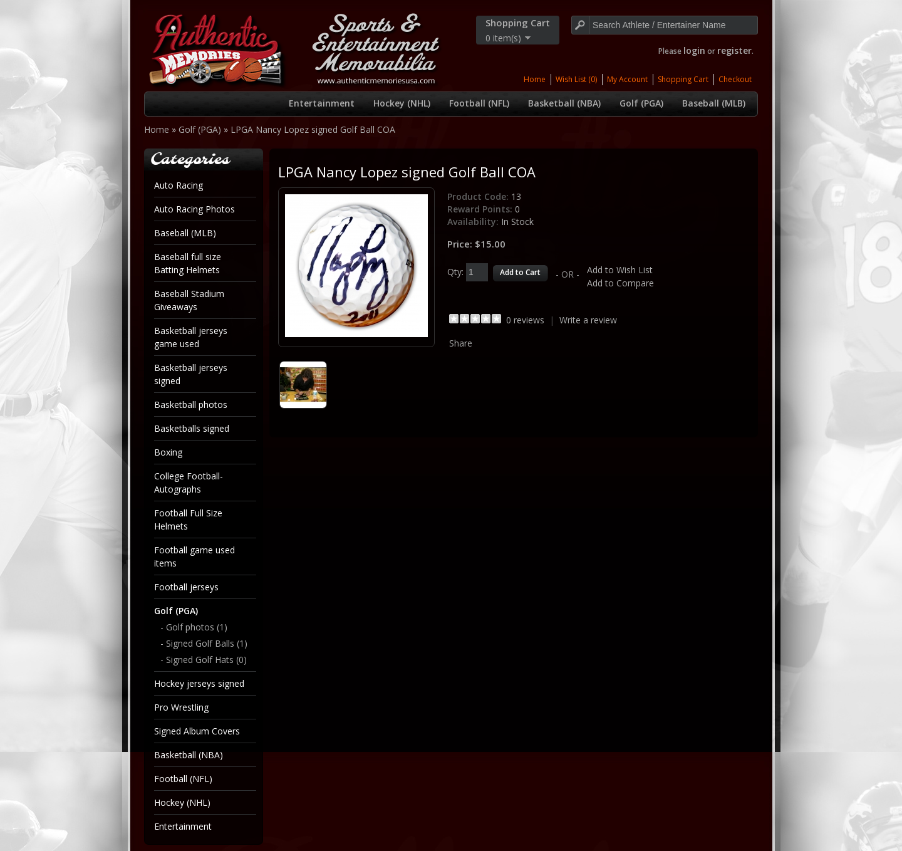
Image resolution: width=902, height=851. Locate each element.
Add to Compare (620, 283)
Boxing (168, 452)
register (734, 50)
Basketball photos (190, 404)
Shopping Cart (683, 79)
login (694, 50)
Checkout (735, 79)
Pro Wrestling (181, 707)
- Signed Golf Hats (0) (203, 660)
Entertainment (322, 103)
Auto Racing (178, 185)
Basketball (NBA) (564, 103)
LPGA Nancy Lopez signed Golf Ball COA (313, 129)
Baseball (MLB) (713, 103)
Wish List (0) (576, 79)
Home (535, 79)
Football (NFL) (479, 103)
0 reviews (525, 320)
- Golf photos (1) (193, 627)
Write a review (588, 320)
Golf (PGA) (641, 103)
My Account (627, 79)
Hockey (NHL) (401, 103)
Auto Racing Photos (194, 209)
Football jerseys (186, 587)
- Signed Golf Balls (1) (203, 643)
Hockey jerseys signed (199, 683)
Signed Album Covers (197, 731)
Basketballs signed (191, 428)
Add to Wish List (620, 270)
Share (460, 343)
